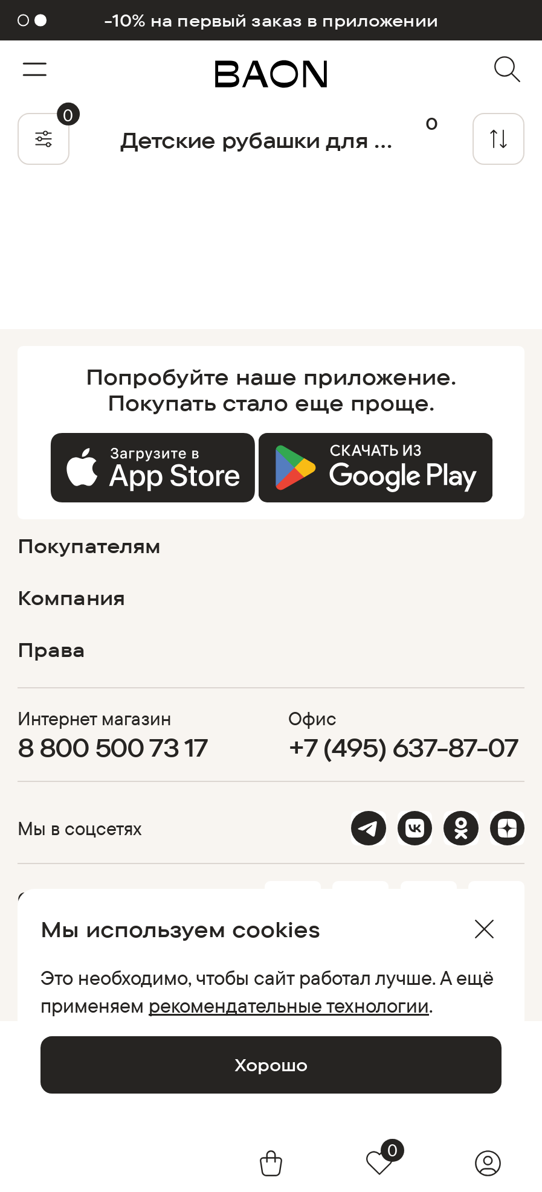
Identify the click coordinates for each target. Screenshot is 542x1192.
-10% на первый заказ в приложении (271, 20)
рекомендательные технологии (289, 1005)
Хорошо (271, 1064)
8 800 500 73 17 (113, 747)
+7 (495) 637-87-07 (403, 747)
